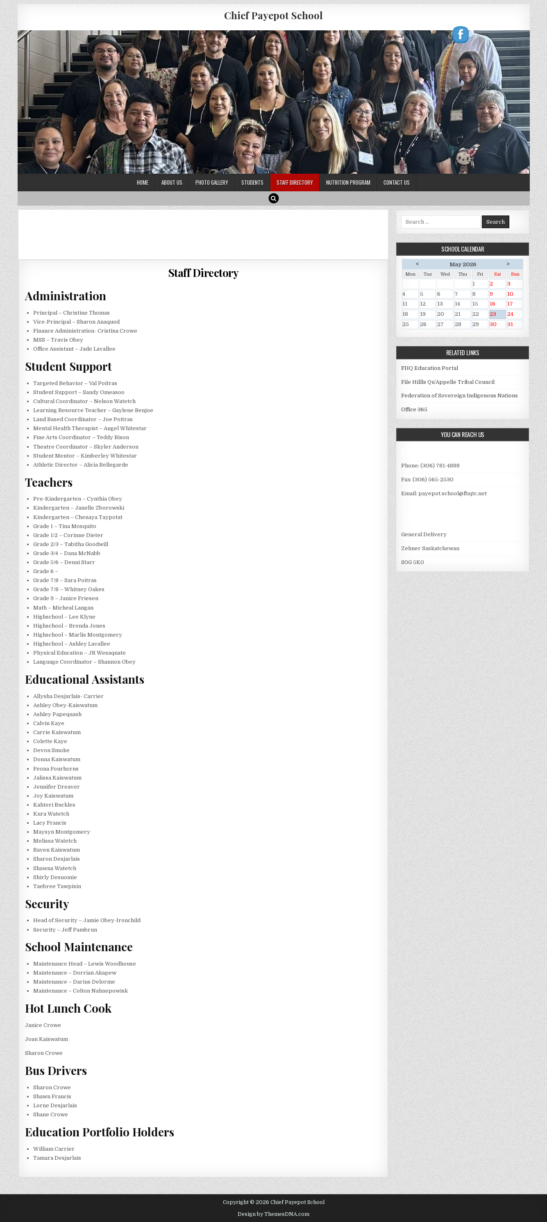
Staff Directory (295, 182)
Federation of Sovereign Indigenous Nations (459, 395)
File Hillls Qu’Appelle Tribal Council (448, 382)
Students (252, 182)
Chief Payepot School (273, 15)
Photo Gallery (211, 182)
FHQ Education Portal (429, 368)
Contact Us (397, 182)
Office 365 (414, 409)
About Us (171, 182)
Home (142, 182)
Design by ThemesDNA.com (273, 1214)
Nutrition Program (348, 182)
